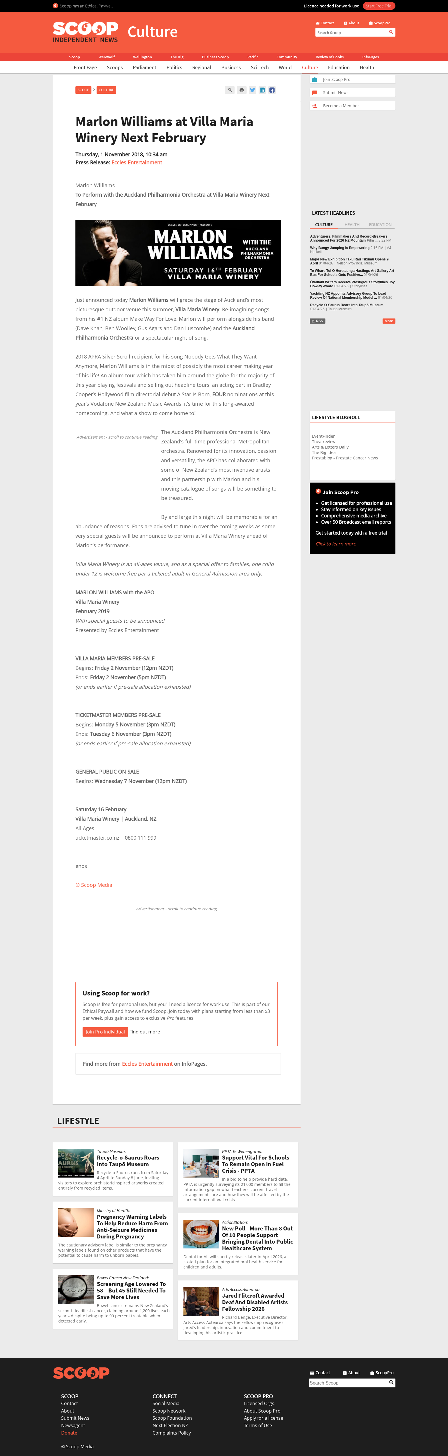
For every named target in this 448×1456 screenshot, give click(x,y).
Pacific (252, 56)
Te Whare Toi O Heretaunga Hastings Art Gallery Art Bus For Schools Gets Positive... (352, 273)
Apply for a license (263, 1418)
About (67, 1411)
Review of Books (330, 56)
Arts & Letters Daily (330, 447)
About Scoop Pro (262, 1411)
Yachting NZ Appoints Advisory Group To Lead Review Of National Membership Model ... (348, 296)
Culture (310, 67)
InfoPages (370, 56)
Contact (69, 1403)
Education (339, 67)
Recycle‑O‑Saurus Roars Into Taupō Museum (347, 305)
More (389, 321)
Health (367, 67)
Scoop (74, 56)
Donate (69, 1433)
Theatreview (323, 441)
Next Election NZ (170, 1425)
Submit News (75, 1418)
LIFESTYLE (78, 1120)
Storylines (359, 286)
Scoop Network (169, 1411)
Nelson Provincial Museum (357, 263)
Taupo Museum (340, 309)
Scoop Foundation (172, 1418)
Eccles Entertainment (136, 162)
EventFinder (323, 436)
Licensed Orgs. (259, 1403)
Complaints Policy (172, 1433)
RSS (317, 321)
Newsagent (73, 1425)
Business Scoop (215, 56)
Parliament (144, 67)
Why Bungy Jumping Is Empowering (340, 248)
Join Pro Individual (105, 1032)
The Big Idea (324, 452)
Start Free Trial (379, 6)
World (285, 67)
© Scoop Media (77, 1446)
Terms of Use (258, 1425)
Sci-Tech (260, 67)
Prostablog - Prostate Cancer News (345, 458)
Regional (201, 67)
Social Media (166, 1403)
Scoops (115, 67)
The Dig (176, 56)
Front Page (85, 67)
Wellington (142, 56)
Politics (174, 67)
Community (287, 56)
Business (231, 67)
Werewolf (107, 56)
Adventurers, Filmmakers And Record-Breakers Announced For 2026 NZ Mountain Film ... (348, 238)
